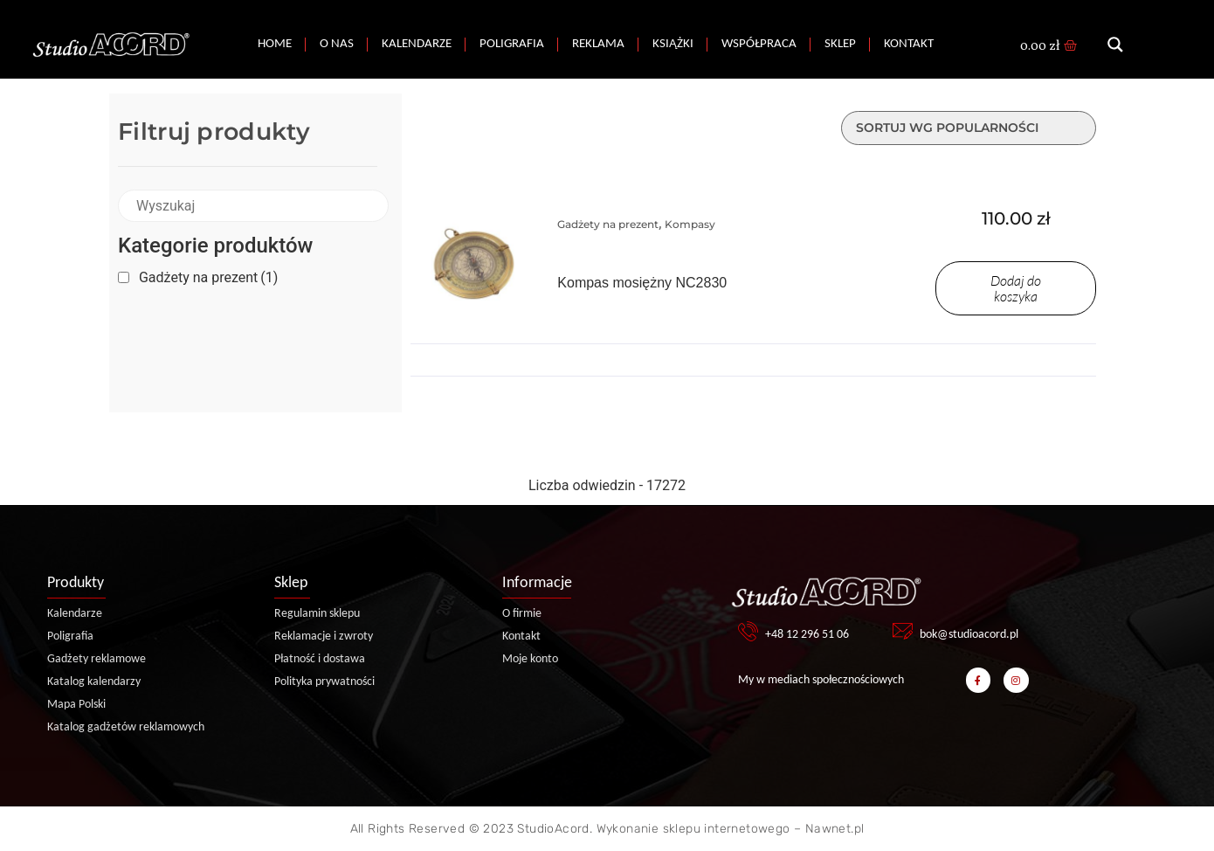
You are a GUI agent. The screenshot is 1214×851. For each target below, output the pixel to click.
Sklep (840, 44)
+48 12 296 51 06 (807, 634)
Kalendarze (417, 44)
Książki (672, 44)
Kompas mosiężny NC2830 (642, 282)
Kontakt (909, 44)
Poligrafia (511, 44)
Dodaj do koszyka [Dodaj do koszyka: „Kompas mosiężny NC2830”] (1015, 288)
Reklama (598, 44)
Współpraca (759, 44)
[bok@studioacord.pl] (903, 631)
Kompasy (690, 224)
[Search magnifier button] (1115, 44)
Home (275, 44)
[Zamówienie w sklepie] (968, 128)
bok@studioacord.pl (969, 634)
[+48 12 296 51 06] (748, 631)
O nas (337, 44)
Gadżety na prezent (208, 277)
